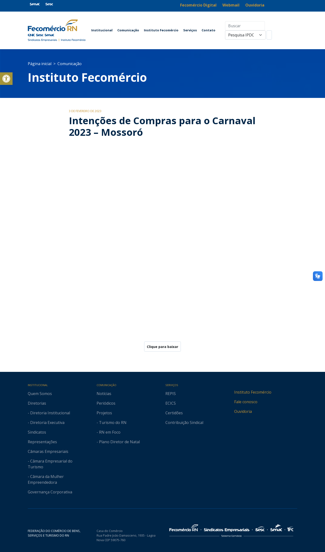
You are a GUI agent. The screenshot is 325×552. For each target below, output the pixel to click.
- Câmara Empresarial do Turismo (50, 464)
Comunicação (128, 30)
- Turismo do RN (112, 422)
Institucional (102, 30)
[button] (6, 78)
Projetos (104, 413)
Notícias (104, 393)
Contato (208, 30)
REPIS (170, 393)
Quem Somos (40, 393)
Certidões (174, 413)
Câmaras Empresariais (48, 451)
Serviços (190, 30)
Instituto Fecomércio (161, 30)
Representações (42, 441)
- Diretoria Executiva (46, 422)
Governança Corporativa (50, 492)
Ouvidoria (243, 411)
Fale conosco (245, 401)
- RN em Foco (108, 432)
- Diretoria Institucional (49, 413)
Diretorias (37, 403)
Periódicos (106, 403)
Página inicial (39, 63)
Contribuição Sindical (184, 422)
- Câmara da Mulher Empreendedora (46, 479)
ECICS (170, 403)
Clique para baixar (162, 346)
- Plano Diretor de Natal (118, 441)
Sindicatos (37, 432)
